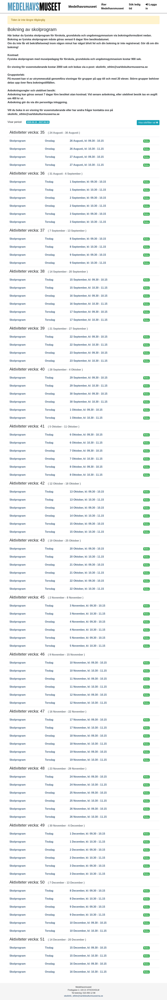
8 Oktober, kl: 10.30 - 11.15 (86, 474)
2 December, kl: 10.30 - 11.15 (87, 857)
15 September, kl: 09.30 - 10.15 (88, 279)
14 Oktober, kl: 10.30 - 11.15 (87, 515)
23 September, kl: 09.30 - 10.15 (88, 352)
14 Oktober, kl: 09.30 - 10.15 (87, 507)
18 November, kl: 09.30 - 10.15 (88, 735)
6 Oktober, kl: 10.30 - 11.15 (86, 442)
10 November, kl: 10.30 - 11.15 (88, 670)
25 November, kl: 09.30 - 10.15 (88, 792)
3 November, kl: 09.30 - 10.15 (87, 605)
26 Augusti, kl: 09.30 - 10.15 (87, 140)
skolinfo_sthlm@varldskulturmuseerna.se (83, 996)
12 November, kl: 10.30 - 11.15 (88, 702)
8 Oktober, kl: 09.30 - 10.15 (86, 466)
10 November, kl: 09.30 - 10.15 (88, 662)
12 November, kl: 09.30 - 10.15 (88, 694)
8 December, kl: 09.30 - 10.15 (87, 890)
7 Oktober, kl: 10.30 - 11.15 (86, 458)
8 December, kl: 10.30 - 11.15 (87, 898)
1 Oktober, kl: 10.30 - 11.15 (86, 417)
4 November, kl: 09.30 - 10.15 (87, 621)
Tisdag (49, 181)
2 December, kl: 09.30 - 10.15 (87, 849)
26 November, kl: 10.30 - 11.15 (88, 816)
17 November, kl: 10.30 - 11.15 (88, 727)
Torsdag (50, 156)
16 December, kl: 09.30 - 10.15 (88, 963)
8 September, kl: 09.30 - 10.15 (88, 238)
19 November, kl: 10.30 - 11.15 (88, 759)
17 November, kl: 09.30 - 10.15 (88, 719)
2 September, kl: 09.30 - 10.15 (88, 197)
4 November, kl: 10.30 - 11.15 (87, 629)
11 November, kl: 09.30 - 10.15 (88, 678)
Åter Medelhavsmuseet (112, 6)
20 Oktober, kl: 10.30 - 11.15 (87, 556)
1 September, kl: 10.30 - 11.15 (88, 189)
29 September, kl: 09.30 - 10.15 (88, 377)
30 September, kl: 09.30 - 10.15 (88, 393)
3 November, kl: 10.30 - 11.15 (87, 613)
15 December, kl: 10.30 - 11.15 (88, 955)
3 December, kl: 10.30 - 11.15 (87, 873)
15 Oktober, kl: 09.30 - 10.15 (87, 523)
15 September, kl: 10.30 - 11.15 (88, 287)
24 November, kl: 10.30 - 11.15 (88, 784)
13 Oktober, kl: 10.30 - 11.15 (87, 499)
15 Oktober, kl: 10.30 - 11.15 (87, 531)
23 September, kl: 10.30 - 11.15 (88, 360)
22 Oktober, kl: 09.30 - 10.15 (87, 580)
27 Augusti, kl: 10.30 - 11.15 (87, 164)
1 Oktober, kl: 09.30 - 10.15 (86, 409)
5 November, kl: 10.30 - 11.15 (87, 645)
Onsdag (50, 140)
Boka (146, 141)
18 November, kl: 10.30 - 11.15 (88, 743)
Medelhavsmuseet (82, 6)
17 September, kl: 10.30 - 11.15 (88, 319)
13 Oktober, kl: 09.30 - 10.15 (87, 491)
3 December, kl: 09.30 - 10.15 (87, 865)
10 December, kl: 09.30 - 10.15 (88, 922)
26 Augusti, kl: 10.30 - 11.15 (87, 148)
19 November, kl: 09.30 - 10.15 (88, 751)
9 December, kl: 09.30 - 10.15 (87, 906)
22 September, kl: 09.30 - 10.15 (88, 336)
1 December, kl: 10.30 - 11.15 (87, 841)
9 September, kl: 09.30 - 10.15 (88, 254)
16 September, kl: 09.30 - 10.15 (88, 295)
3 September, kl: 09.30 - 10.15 (88, 213)
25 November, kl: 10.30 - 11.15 (88, 800)
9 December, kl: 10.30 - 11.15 (87, 914)
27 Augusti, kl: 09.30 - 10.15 (87, 156)
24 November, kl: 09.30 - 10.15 (88, 776)
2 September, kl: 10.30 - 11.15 (88, 205)
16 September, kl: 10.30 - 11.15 (88, 303)
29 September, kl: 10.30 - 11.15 (88, 385)
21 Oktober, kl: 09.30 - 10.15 (87, 564)
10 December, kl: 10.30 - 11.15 (88, 930)
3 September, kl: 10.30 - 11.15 (88, 221)
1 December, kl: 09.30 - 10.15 (87, 833)
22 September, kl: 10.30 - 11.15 (88, 344)
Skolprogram (17, 140)
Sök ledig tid (135, 6)
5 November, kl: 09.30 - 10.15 (87, 637)
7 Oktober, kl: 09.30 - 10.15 (86, 450)
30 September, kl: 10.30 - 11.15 (88, 401)
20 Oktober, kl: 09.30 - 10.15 (87, 548)
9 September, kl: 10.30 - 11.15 (88, 262)
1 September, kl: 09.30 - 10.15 (88, 181)
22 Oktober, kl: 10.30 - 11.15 (87, 588)
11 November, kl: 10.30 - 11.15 (88, 686)
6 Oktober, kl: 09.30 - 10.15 (86, 434)
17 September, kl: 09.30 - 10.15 (88, 311)
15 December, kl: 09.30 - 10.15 (88, 947)
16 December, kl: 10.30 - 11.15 (88, 971)
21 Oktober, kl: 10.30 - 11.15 (87, 572)
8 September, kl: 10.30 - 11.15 (88, 246)
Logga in (151, 6)
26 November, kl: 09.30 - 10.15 (88, 808)
